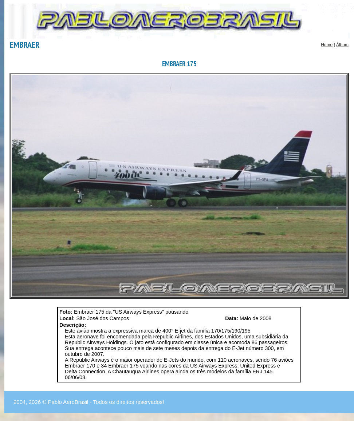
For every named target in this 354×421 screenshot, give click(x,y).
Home (327, 44)
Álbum (342, 44)
